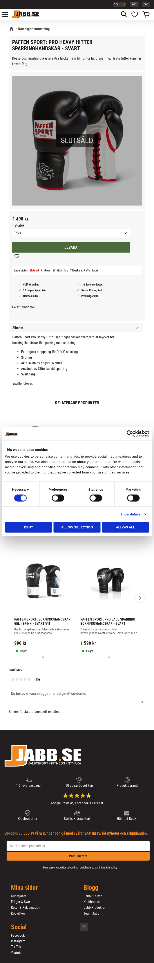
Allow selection (77, 527)
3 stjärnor (21, 679)
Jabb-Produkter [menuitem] (94, 908)
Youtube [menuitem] (16, 953)
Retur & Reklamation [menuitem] (25, 908)
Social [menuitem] (19, 927)
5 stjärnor (29, 679)
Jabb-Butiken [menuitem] (93, 896)
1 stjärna (13, 679)
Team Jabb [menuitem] (91, 914)
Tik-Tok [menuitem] (16, 947)
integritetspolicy (108, 867)
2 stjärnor (17, 679)
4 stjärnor (25, 679)
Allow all (125, 527)
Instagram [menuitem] (18, 941)
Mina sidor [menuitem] (24, 887)
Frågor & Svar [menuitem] (20, 902)
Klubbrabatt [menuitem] (92, 902)
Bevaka (71, 247)
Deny (28, 527)
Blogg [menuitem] (91, 887)
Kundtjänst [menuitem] (18, 896)
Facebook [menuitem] (18, 936)
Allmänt (17, 328)
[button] (7, 14)
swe (134, 4)
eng (146, 4)
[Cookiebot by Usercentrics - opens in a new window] (130, 433)
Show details (130, 514)
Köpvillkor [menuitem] (18, 914)
